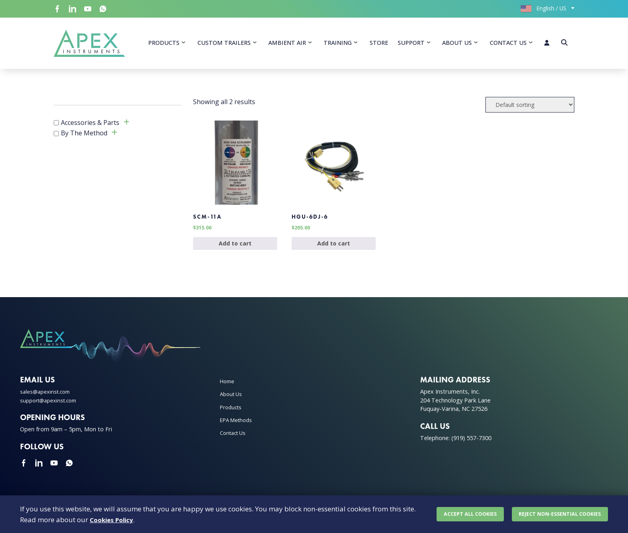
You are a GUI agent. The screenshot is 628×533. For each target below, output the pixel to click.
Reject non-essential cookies (558, 513)
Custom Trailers (224, 44)
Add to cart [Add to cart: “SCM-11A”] (235, 251)
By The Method (84, 136)
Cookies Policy (114, 518)
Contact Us (508, 44)
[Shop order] (529, 108)
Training (338, 44)
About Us (457, 44)
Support (411, 44)
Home (228, 390)
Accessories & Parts (90, 125)
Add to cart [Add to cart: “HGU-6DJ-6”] (334, 251)
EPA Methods (238, 429)
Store (379, 44)
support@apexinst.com (51, 409)
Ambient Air (287, 44)
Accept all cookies (468, 513)
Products (163, 44)
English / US (543, 8)
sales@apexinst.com (47, 400)
